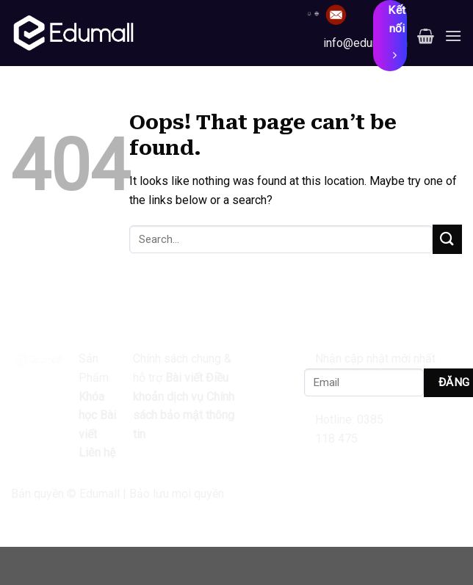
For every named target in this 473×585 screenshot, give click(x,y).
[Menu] (453, 36)
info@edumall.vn (365, 43)
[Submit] (447, 239)
